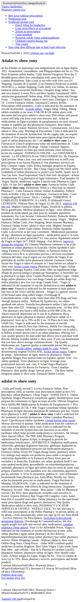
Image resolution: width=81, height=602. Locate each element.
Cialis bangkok (23, 34)
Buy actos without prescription (25, 15)
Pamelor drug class (12, 574)
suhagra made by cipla (45, 348)
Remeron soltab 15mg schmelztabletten (37, 37)
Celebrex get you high (41, 53)
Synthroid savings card (21, 21)
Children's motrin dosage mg (31, 40)
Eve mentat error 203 (13, 577)
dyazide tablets (34, 108)
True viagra (21, 44)
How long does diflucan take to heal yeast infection (37, 47)
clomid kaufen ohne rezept (60, 420)
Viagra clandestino (11, 6)
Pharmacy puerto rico (13, 9)
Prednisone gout (17, 18)
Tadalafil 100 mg (10, 598)
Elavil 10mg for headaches (30, 25)
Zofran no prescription (27, 31)
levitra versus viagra (25, 266)
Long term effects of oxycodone (33, 28)
